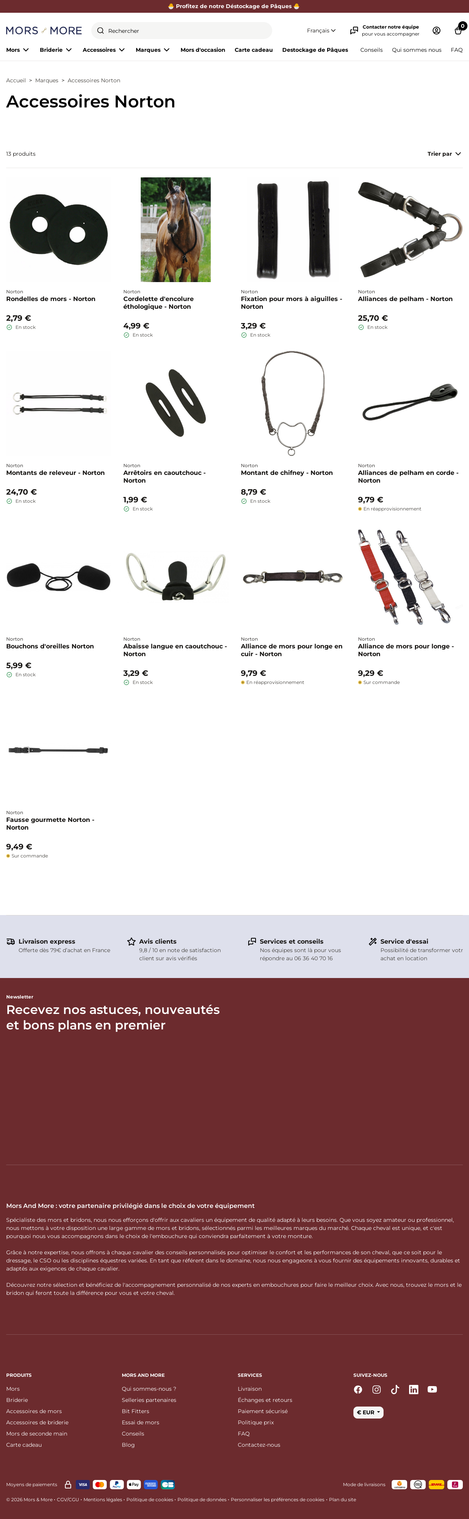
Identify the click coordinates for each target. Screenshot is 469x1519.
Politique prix (256, 1422)
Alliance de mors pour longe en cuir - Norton (292, 650)
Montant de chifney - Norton (287, 472)
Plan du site (342, 1499)
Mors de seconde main (36, 1433)
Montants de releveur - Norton (55, 472)
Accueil (16, 80)
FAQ (457, 49)
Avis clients (158, 941)
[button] (322, 31)
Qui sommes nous (417, 49)
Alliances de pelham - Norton (405, 299)
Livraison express (47, 941)
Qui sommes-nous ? (149, 1388)
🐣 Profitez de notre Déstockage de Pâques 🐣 (235, 6)
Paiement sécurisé (263, 1411)
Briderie (17, 1400)
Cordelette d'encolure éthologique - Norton (158, 302)
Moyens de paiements (31, 1484)
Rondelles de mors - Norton (51, 299)
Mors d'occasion (203, 49)
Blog (128, 1444)
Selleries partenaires (149, 1400)
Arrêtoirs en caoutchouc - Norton (164, 476)
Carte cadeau (254, 49)
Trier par (445, 153)
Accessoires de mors (34, 1411)
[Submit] (100, 30)
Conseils (371, 49)
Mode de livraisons (364, 1484)
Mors (13, 1388)
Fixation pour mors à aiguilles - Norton (291, 302)
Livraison (250, 1388)
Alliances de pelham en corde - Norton (408, 476)
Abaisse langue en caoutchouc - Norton (175, 650)
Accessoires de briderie (37, 1422)
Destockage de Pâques (315, 49)
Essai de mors (140, 1422)
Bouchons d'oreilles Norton (50, 646)
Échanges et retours (265, 1400)
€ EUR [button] (366, 1412)
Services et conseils (292, 941)
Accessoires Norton (94, 80)
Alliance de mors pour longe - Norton (406, 650)
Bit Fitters (135, 1411)
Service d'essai (404, 941)
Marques (46, 80)
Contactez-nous (259, 1444)
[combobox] (181, 30)
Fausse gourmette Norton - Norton (50, 823)
